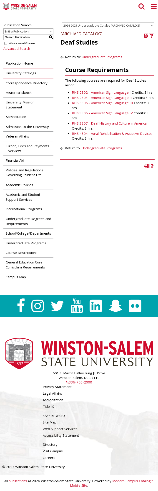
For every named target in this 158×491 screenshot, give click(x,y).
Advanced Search (16, 48)
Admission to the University (27, 126)
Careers (49, 457)
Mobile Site (78, 485)
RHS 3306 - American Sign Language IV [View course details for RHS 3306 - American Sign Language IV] (102, 113)
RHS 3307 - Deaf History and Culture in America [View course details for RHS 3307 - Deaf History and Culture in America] (109, 123)
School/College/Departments (28, 233)
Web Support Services (60, 428)
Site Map (49, 422)
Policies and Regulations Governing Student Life (24, 172)
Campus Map (16, 277)
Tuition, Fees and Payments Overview (27, 148)
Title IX (48, 406)
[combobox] (108, 25)
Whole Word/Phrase (22, 43)
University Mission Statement (20, 104)
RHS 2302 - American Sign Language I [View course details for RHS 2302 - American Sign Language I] (101, 92)
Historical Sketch (19, 92)
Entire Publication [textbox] (17, 31)
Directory (50, 444)
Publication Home (19, 63)
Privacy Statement (57, 386)
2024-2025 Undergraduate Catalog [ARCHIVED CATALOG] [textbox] (101, 25)
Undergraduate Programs (26, 243)
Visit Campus (53, 451)
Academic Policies (19, 185)
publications (18, 480)
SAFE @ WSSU (54, 415)
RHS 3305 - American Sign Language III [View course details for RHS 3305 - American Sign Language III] (102, 102)
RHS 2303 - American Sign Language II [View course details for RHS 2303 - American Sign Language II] (102, 97)
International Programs (24, 209)
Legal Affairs (52, 393)
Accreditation (16, 116)
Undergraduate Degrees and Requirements (28, 221)
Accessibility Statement (61, 435)
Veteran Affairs (17, 136)
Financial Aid (15, 160)
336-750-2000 (79, 382)
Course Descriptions (22, 252)
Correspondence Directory (27, 83)
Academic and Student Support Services (23, 196)
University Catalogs (21, 73)
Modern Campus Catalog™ (132, 480)
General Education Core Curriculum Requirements (25, 264)
